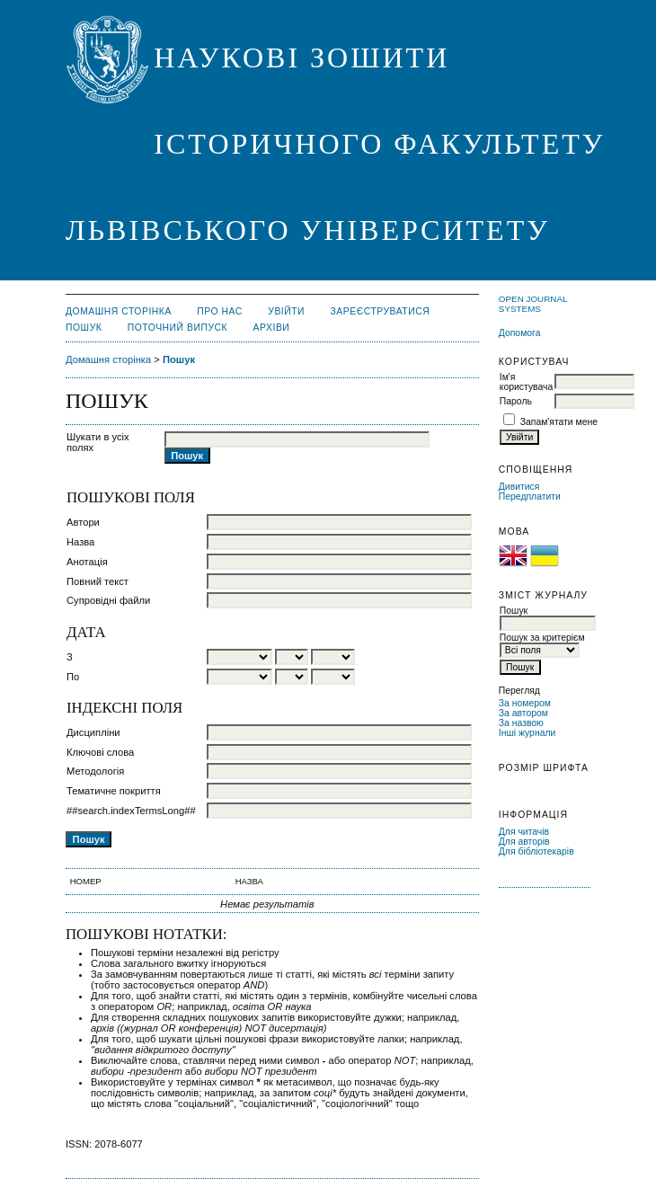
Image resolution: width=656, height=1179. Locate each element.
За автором (523, 713)
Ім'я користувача (526, 382)
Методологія (95, 771)
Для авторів (524, 842)
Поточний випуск (177, 327)
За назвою (521, 723)
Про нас (220, 311)
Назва (80, 541)
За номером (525, 703)
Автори (83, 522)
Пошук (84, 327)
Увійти (286, 311)
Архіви (271, 327)
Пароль (516, 401)
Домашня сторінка (119, 311)
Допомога (520, 333)
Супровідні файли (108, 600)
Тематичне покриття (113, 790)
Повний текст (97, 581)
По (72, 676)
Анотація (87, 561)
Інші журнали (527, 733)
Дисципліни (93, 732)
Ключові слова (100, 752)
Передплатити (530, 496)
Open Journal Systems (533, 304)
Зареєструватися (380, 311)
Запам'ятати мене (559, 422)
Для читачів (524, 832)
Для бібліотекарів (536, 851)
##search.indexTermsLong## (131, 810)
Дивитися (519, 487)
